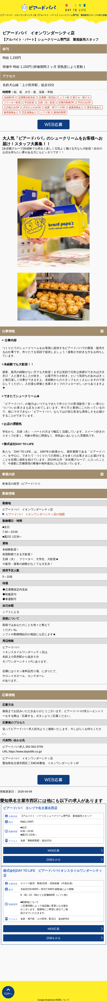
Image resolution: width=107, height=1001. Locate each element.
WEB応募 (53, 850)
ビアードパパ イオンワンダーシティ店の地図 (35, 514)
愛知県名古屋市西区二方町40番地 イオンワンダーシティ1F (40, 763)
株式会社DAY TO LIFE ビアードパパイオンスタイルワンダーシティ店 (52, 873)
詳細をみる (53, 859)
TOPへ (8, 993)
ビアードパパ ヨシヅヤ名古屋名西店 (30, 808)
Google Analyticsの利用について (54, 1000)
